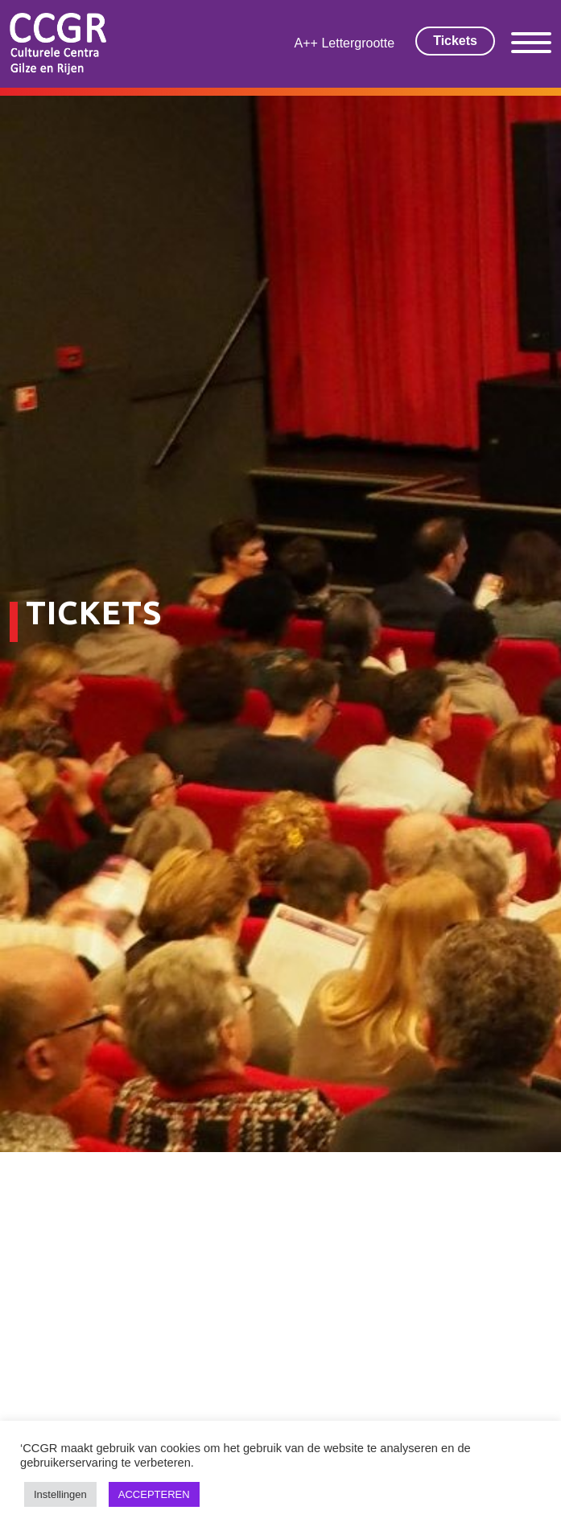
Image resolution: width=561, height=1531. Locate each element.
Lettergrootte (357, 43)
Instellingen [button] (60, 1494)
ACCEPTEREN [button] (154, 1494)
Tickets (455, 40)
